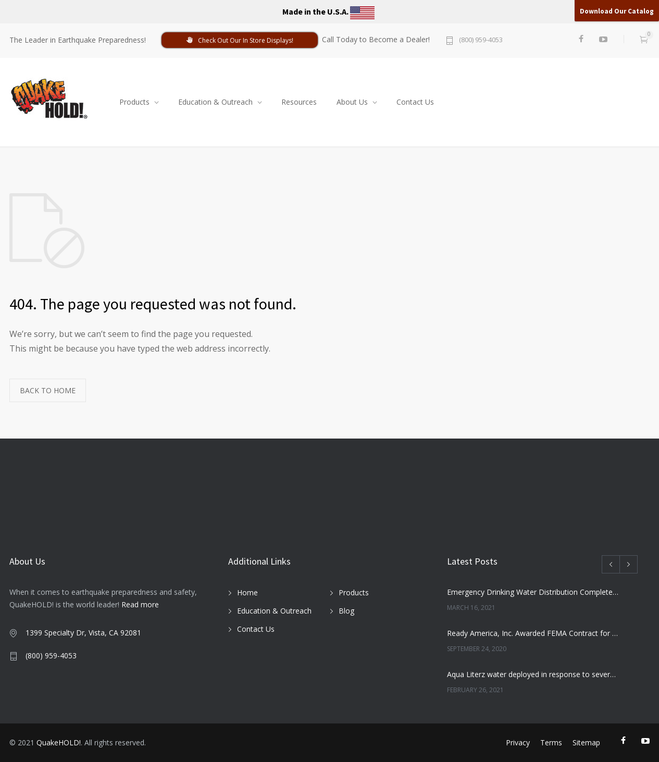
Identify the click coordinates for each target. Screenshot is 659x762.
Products (134, 102)
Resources (299, 102)
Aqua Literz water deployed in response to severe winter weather (533, 674)
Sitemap (586, 742)
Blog (346, 611)
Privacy (518, 742)
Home (247, 592)
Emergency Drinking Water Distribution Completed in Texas (533, 592)
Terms (551, 742)
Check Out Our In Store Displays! (239, 40)
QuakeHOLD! (58, 742)
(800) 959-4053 (481, 40)
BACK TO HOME (48, 390)
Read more (140, 604)
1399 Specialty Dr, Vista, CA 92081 (83, 633)
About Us (352, 102)
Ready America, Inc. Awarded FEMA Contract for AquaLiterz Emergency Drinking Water (533, 633)
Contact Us (415, 102)
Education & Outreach (215, 102)
